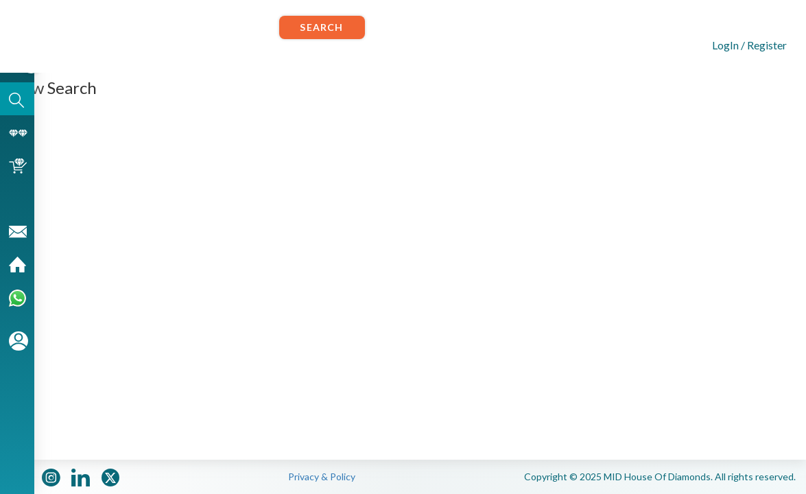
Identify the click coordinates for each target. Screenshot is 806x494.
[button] (738, 43)
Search (321, 27)
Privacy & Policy (321, 476)
